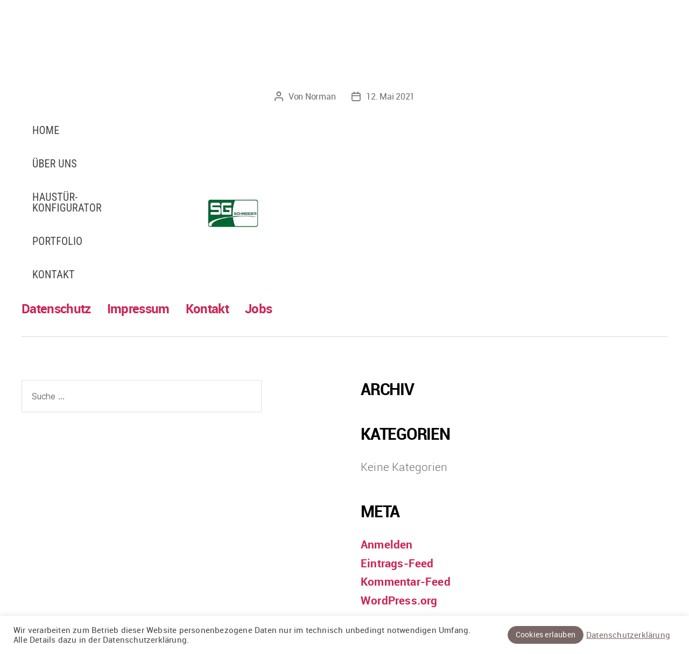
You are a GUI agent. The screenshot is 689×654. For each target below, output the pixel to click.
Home (45, 130)
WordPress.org (399, 600)
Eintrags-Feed (397, 563)
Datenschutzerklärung (628, 635)
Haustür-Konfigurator (67, 202)
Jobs (258, 308)
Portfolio (57, 241)
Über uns (54, 163)
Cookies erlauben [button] (545, 634)
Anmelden (387, 544)
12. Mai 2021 (390, 96)
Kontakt (53, 274)
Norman (320, 96)
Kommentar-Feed (406, 581)
